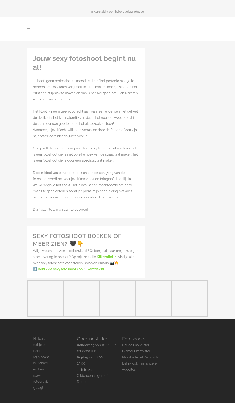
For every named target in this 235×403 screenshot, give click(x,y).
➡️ (68, 269)
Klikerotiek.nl (107, 257)
